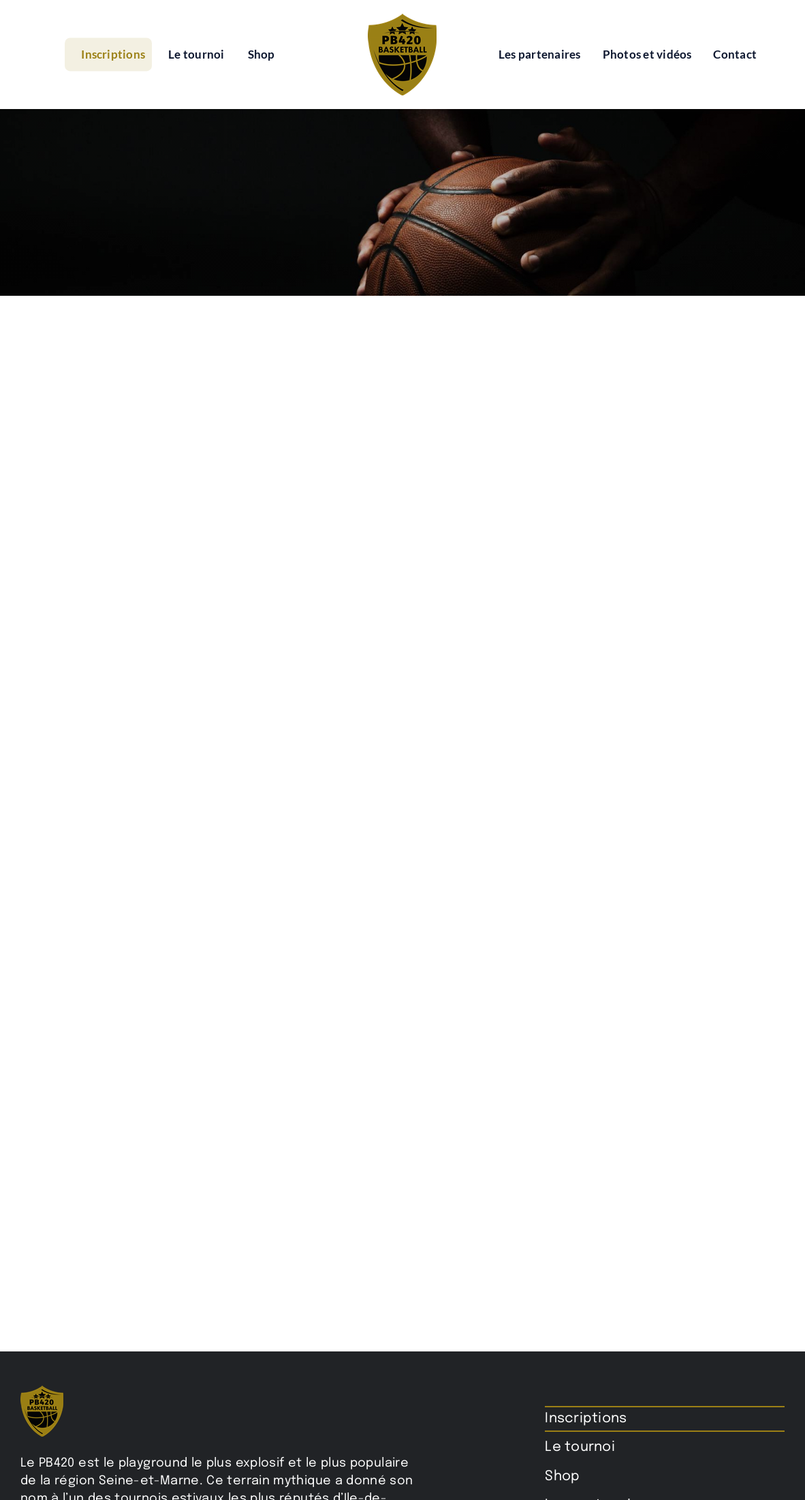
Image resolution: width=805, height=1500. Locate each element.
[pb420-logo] (402, 19)
